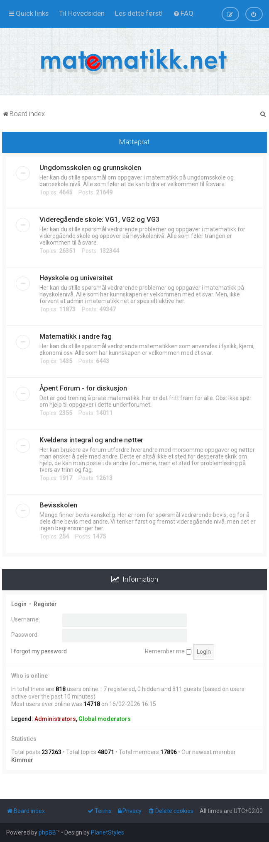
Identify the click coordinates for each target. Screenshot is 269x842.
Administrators (55, 719)
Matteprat (134, 142)
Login (19, 604)
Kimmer (22, 760)
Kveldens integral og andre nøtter (91, 440)
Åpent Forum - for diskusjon (83, 388)
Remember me (168, 651)
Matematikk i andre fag (75, 336)
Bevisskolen (58, 505)
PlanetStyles (107, 832)
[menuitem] (82, 13)
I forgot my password (39, 651)
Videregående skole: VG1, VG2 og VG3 (99, 219)
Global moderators (104, 719)
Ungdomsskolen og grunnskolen (90, 167)
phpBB (47, 832)
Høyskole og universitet (76, 278)
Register (45, 604)
